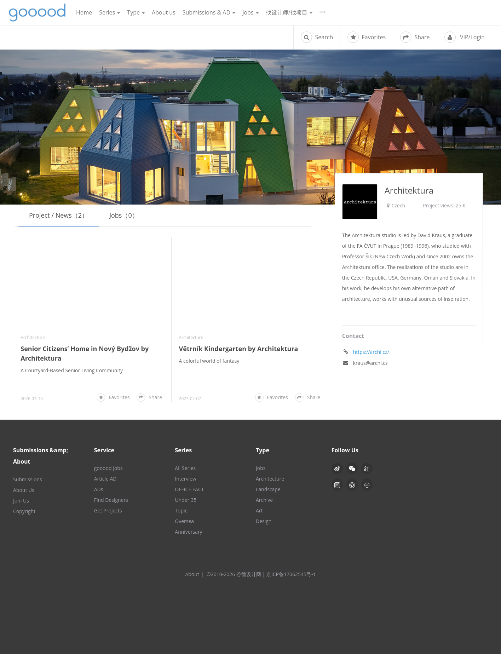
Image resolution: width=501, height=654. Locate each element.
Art (259, 510)
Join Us (21, 500)
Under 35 (185, 500)
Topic (181, 510)
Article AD (105, 478)
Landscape (268, 489)
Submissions (27, 479)
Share (415, 37)
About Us (23, 490)
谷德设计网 (37, 13)
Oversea (184, 521)
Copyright (24, 511)
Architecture (33, 337)
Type (136, 12)
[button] (352, 468)
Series (109, 12)
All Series (185, 468)
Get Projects (108, 510)
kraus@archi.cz (370, 363)
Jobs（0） (123, 215)
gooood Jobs (108, 468)
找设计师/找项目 (289, 12)
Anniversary (188, 531)
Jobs (250, 12)
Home (84, 12)
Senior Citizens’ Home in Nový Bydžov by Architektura (85, 353)
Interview (185, 478)
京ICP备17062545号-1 (291, 574)
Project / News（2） (58, 215)
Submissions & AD (209, 12)
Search (317, 37)
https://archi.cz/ (371, 352)
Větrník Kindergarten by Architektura (238, 348)
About (192, 574)
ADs (98, 489)
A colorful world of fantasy (209, 360)
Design (263, 521)
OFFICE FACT (189, 489)
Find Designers (111, 500)
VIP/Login (464, 37)
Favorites (366, 37)
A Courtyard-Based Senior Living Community (72, 370)
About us (163, 12)
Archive (264, 500)
